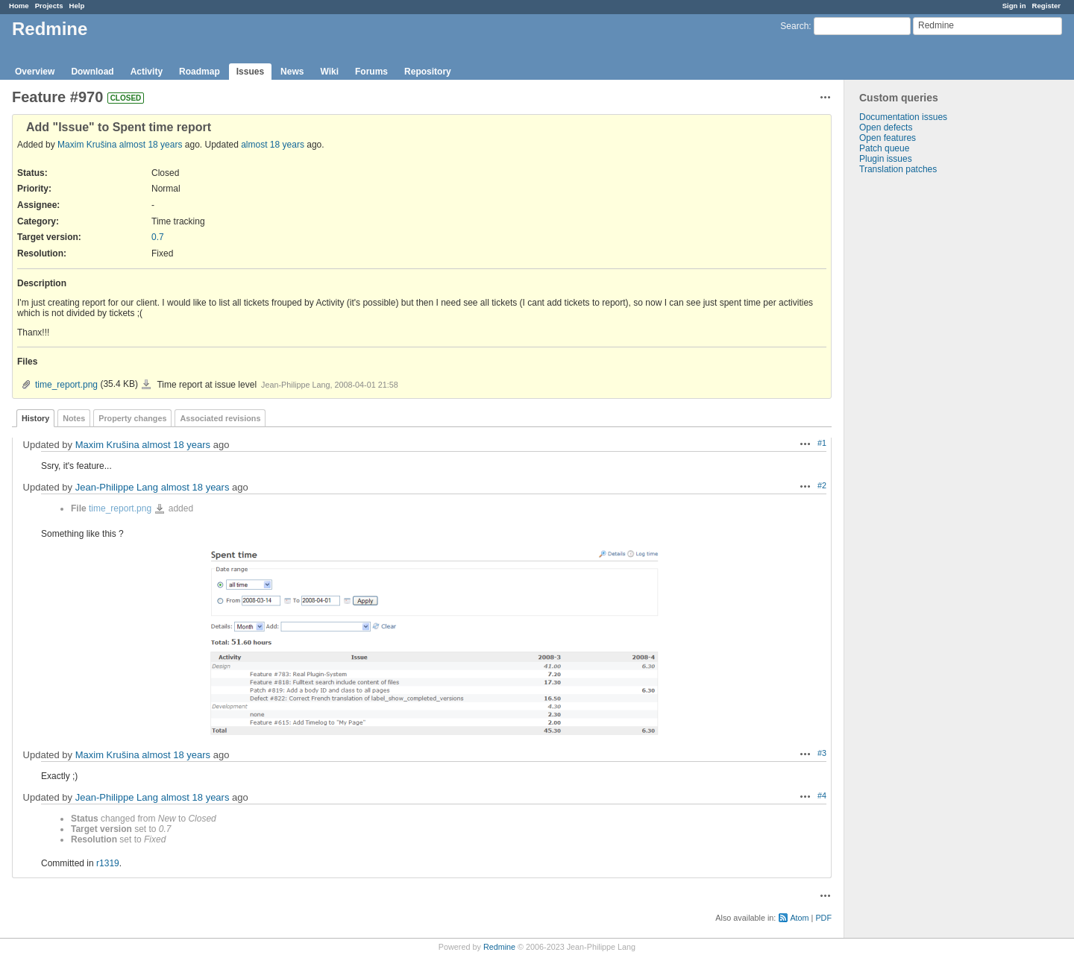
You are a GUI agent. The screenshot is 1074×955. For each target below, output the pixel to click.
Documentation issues (903, 117)
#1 (821, 442)
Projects (49, 5)
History (35, 418)
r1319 (107, 863)
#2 (821, 485)
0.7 (157, 237)
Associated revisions (220, 418)
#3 (821, 752)
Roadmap (199, 71)
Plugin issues (885, 159)
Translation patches (898, 169)
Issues (250, 71)
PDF (823, 917)
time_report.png (66, 384)
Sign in (1014, 5)
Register (1046, 5)
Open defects (885, 127)
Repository (427, 71)
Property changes (132, 418)
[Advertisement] (919, 408)
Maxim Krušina (86, 144)
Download (92, 71)
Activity (147, 71)
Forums (371, 71)
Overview (34, 71)
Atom (799, 917)
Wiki (329, 71)
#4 (821, 795)
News (292, 71)
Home (19, 5)
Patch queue (884, 148)
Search (794, 26)
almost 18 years (151, 144)
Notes (74, 418)
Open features (887, 138)
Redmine (499, 946)
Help (77, 5)
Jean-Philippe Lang (116, 487)
